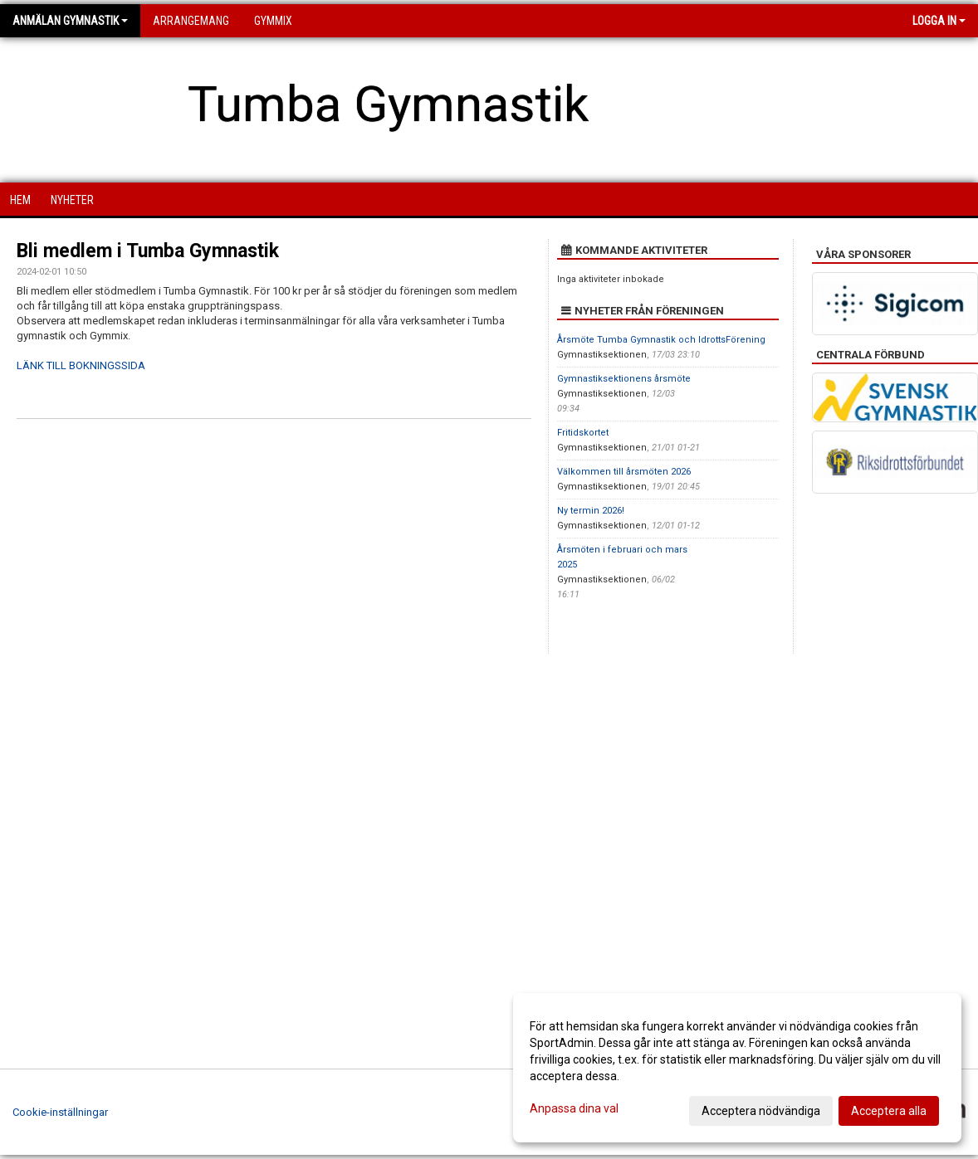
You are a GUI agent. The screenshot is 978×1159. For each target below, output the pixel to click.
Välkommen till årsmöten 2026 (624, 471)
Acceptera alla (889, 1111)
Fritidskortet (583, 432)
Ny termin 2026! (590, 510)
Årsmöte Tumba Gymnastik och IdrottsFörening (661, 339)
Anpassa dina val (574, 1108)
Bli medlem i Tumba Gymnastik (148, 251)
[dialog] (737, 1067)
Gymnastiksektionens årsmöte (624, 378)
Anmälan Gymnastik (70, 20)
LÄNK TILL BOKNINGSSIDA (81, 365)
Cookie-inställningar (60, 1112)
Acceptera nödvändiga (761, 1111)
